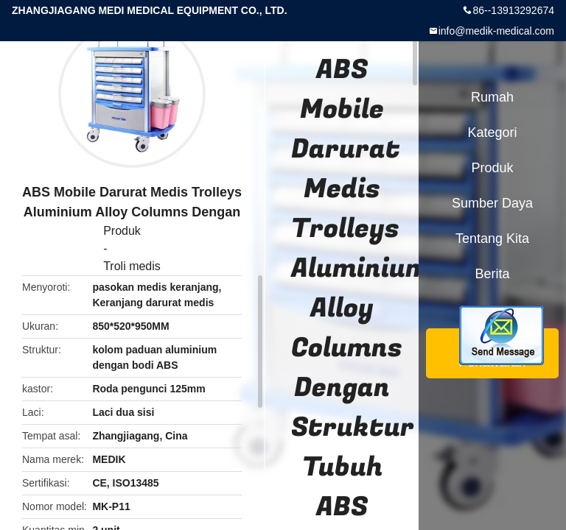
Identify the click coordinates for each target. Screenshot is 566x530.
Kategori (492, 132)
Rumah (492, 97)
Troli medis (132, 266)
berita (492, 273)
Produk (122, 231)
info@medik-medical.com (496, 31)
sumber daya (492, 203)
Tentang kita (492, 238)
